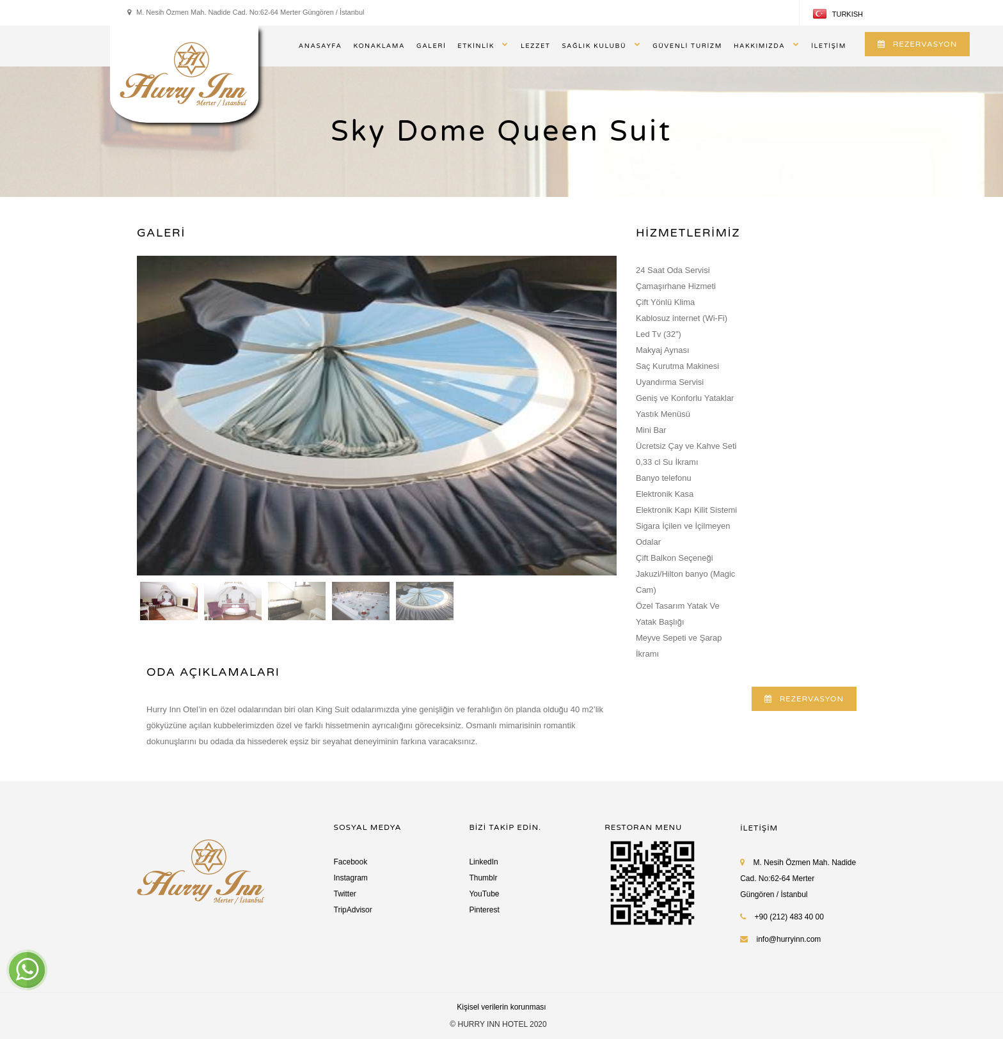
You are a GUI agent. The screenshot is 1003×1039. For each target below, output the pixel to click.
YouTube (484, 893)
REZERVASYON (917, 44)
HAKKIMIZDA (759, 46)
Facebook (351, 861)
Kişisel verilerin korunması (501, 1007)
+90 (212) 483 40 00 (782, 916)
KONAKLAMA (379, 46)
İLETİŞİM (828, 46)
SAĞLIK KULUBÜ (594, 46)
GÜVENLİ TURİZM (687, 46)
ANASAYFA (320, 46)
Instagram (351, 877)
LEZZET (536, 46)
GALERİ (431, 46)
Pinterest (484, 909)
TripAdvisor (353, 909)
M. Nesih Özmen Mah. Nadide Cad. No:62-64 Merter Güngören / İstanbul (798, 878)
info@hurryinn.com (788, 939)
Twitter (345, 893)
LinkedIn (483, 861)
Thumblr (483, 877)
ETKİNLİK (475, 46)
